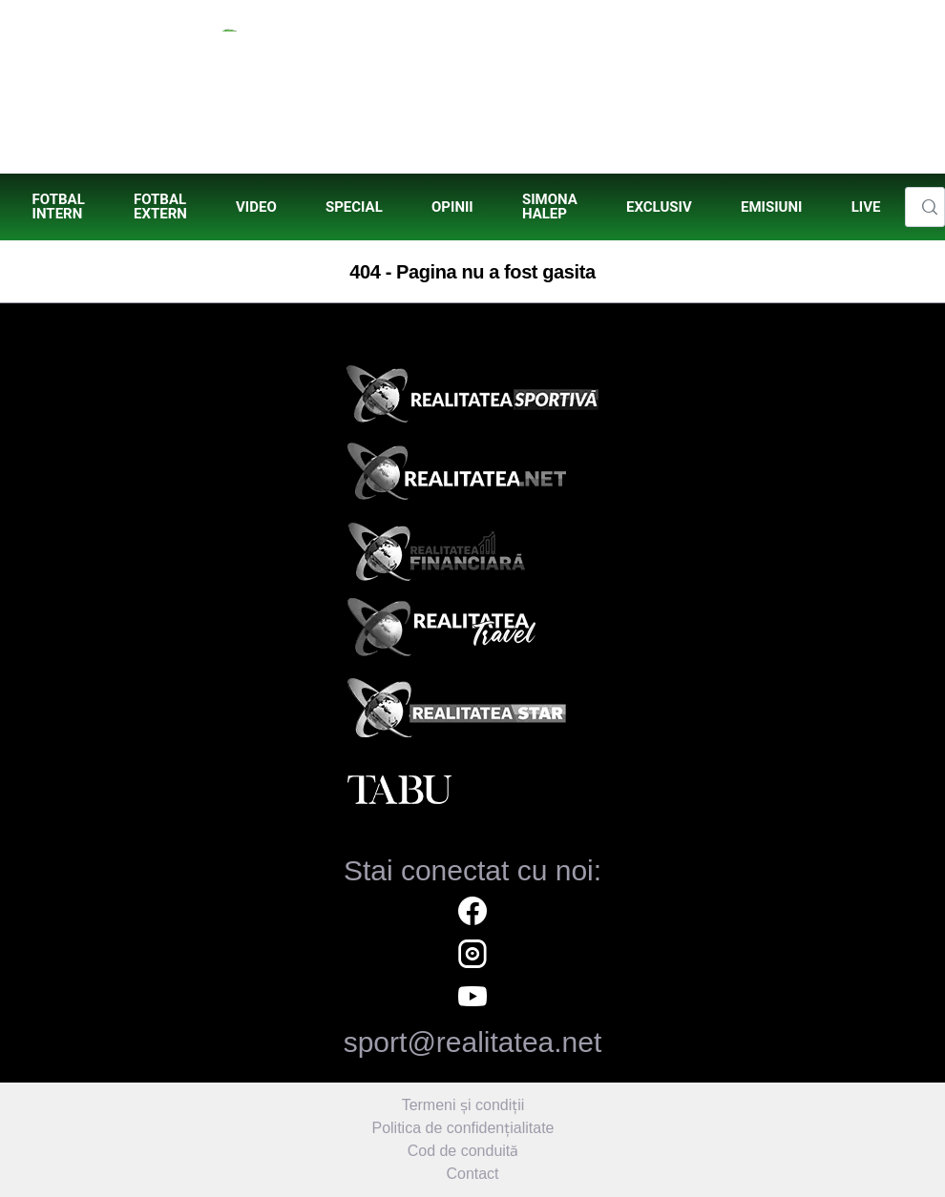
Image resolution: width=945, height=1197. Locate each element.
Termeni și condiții (463, 1105)
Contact (472, 1174)
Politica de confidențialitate (462, 1128)
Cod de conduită (463, 1151)
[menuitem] (58, 207)
